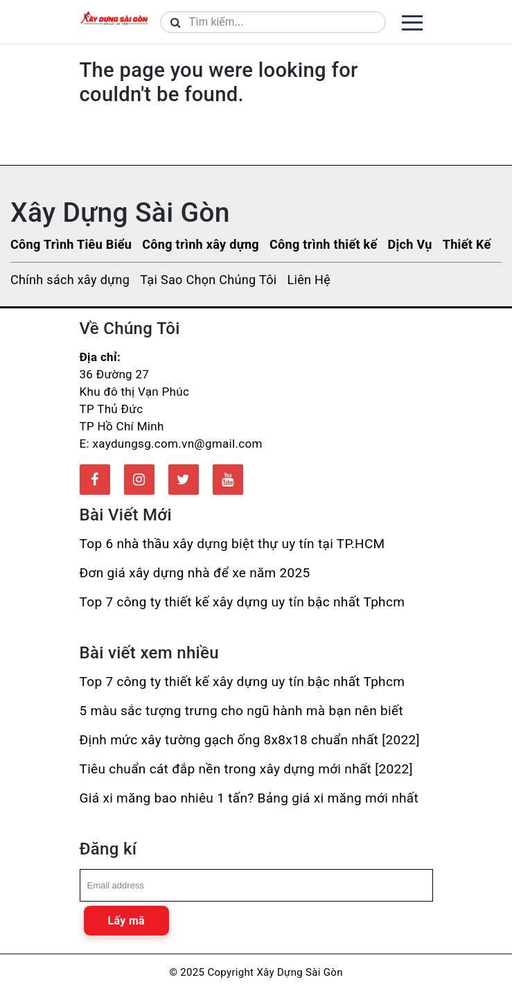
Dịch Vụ (409, 244)
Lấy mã (126, 920)
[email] (256, 885)
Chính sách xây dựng (70, 279)
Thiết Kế (467, 244)
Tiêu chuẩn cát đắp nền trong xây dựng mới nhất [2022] (246, 769)
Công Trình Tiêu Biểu (71, 244)
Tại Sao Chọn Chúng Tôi (208, 279)
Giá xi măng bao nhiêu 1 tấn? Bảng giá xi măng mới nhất (249, 798)
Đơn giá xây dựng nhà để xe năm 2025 (195, 573)
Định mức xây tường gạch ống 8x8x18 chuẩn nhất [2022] (250, 740)
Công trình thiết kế (324, 244)
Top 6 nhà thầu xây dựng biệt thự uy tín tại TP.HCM (232, 544)
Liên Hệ (308, 279)
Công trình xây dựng (200, 244)
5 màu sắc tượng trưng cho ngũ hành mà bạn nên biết (241, 711)
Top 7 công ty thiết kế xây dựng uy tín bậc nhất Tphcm (242, 602)
